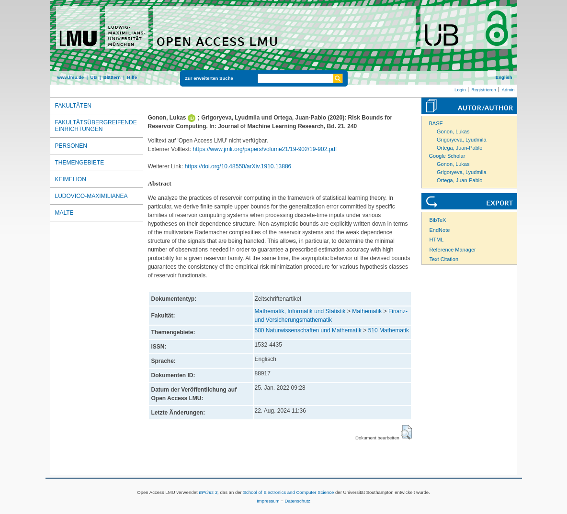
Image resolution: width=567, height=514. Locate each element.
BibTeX (438, 220)
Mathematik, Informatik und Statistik (300, 311)
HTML (437, 239)
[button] (406, 432)
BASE (436, 123)
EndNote (440, 230)
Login (459, 89)
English (504, 77)
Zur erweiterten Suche (209, 78)
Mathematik (367, 311)
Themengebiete (79, 162)
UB (93, 77)
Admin (508, 89)
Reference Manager (453, 249)
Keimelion (70, 179)
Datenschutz (297, 500)
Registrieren (483, 89)
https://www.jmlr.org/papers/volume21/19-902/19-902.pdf (265, 149)
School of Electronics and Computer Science (288, 492)
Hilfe (132, 77)
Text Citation (444, 259)
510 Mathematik (388, 330)
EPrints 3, (209, 492)
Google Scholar (447, 156)
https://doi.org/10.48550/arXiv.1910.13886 (238, 166)
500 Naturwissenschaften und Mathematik (308, 330)
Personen (71, 145)
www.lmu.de (70, 77)
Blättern (112, 77)
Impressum (268, 500)
